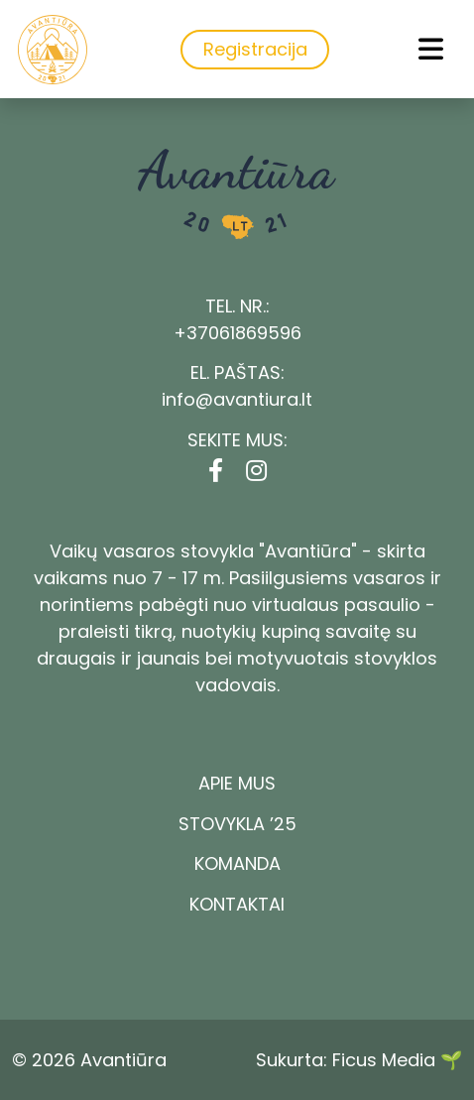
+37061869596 (237, 332)
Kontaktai (237, 904)
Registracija (255, 49)
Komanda (237, 863)
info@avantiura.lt (237, 399)
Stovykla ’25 (237, 823)
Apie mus (237, 783)
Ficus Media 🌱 (397, 1059)
